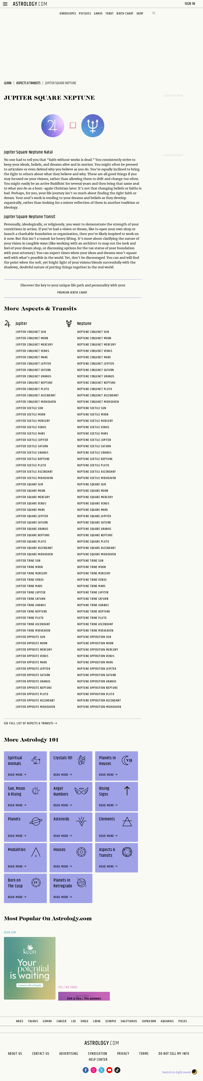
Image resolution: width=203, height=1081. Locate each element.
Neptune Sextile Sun (91, 408)
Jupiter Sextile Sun (29, 408)
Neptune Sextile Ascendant (96, 471)
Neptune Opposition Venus (95, 656)
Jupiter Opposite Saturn (33, 675)
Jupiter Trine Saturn (30, 598)
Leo (73, 1021)
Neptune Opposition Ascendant (99, 700)
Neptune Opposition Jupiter (96, 668)
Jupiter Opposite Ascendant (35, 700)
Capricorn (149, 1021)
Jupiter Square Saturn (32, 522)
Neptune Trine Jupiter (93, 592)
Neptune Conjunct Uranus (95, 376)
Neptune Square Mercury (95, 497)
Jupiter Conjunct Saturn (33, 370)
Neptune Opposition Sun (94, 637)
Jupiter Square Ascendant (34, 548)
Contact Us (40, 1054)
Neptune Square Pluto (93, 541)
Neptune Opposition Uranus (97, 681)
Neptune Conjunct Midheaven (98, 401)
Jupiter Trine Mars (29, 586)
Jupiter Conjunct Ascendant (36, 395)
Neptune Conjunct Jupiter (95, 363)
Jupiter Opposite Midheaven (35, 706)
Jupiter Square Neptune (33, 535)
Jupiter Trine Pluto (30, 617)
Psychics (85, 13)
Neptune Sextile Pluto (93, 465)
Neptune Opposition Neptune (97, 687)
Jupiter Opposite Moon (32, 643)
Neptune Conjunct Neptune (96, 382)
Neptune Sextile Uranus (94, 452)
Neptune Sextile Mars (92, 433)
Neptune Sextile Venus (93, 427)
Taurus (33, 1021)
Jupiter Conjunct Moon (32, 338)
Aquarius (167, 1021)
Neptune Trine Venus (92, 579)
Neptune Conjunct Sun (93, 331)
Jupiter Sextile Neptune (33, 459)
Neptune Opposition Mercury (97, 649)
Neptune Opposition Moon (95, 643)
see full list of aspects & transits (31, 723)
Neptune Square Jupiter (94, 516)
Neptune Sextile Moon (92, 414)
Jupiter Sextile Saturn (32, 446)
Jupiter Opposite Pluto (32, 694)
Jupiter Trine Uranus (31, 605)
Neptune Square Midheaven (96, 554)
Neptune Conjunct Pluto (94, 389)
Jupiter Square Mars (30, 509)
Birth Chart (125, 13)
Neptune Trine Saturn (92, 598)
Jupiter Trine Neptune (31, 611)
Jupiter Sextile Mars (30, 433)
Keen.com (10, 932)
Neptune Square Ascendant (96, 548)
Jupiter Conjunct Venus (32, 351)
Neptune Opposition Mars (95, 662)
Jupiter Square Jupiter (32, 516)
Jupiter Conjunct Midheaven (36, 401)
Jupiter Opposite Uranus (33, 681)
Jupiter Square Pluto (31, 541)
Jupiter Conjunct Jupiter (33, 363)
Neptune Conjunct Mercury (96, 344)
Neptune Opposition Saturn (96, 675)
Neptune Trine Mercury (94, 573)
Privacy (123, 1054)
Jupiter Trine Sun (28, 560)
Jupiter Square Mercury (33, 497)
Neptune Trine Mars (91, 586)
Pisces (182, 1021)
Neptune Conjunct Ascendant (98, 395)
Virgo (84, 1021)
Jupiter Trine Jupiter (31, 592)
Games (98, 13)
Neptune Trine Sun (90, 560)
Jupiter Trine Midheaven (33, 630)
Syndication (97, 1054)
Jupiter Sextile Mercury (33, 420)
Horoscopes (68, 13)
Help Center (98, 1060)
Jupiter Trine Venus (30, 579)
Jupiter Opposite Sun (30, 637)
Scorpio (110, 1021)
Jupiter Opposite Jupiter (33, 668)
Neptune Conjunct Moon (94, 338)
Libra (97, 1021)
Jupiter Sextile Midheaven (34, 478)
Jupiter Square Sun (29, 484)
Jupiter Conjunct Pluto (32, 389)
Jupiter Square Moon (30, 490)
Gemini (47, 1021)
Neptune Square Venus (93, 503)
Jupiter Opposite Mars (31, 662)
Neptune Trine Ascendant (95, 624)
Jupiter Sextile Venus (31, 427)
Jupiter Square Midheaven (34, 554)
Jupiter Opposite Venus (32, 656)
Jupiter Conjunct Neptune (34, 382)
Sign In (190, 4)
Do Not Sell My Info (174, 1054)
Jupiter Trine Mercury (32, 573)
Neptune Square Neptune (95, 535)
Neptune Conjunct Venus (94, 351)
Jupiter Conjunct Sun (31, 331)
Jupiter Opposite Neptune (34, 687)
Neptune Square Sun (91, 484)
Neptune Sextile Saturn (94, 446)
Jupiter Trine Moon (29, 567)
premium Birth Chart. (72, 293)
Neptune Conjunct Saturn (95, 370)
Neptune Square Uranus (94, 528)
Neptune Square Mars (92, 509)
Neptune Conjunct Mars (94, 357)
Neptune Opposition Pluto (95, 694)
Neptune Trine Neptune (93, 611)
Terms (144, 1054)
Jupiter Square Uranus (32, 528)
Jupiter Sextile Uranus (32, 452)
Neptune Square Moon (92, 490)
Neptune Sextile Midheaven (96, 478)
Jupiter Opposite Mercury (34, 649)
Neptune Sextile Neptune (95, 459)
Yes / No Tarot (68, 987)
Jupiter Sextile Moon (30, 414)
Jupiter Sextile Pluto (31, 465)
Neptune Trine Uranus (93, 605)
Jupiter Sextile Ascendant (34, 471)
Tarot (110, 13)
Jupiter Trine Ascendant (33, 624)
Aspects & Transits (28, 83)
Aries (19, 1021)
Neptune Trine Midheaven (95, 630)
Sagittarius (129, 1021)
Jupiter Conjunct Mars (32, 357)
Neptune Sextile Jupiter (94, 440)
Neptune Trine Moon (91, 567)
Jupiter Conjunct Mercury (34, 344)
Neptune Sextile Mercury (95, 420)
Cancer (61, 1021)
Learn (7, 83)
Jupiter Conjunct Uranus (33, 376)
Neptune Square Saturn (94, 522)
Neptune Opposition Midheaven (99, 706)
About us (15, 1054)
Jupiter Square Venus (31, 503)
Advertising (68, 1054)
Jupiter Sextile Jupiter (32, 440)
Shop (140, 13)
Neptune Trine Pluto (92, 617)
